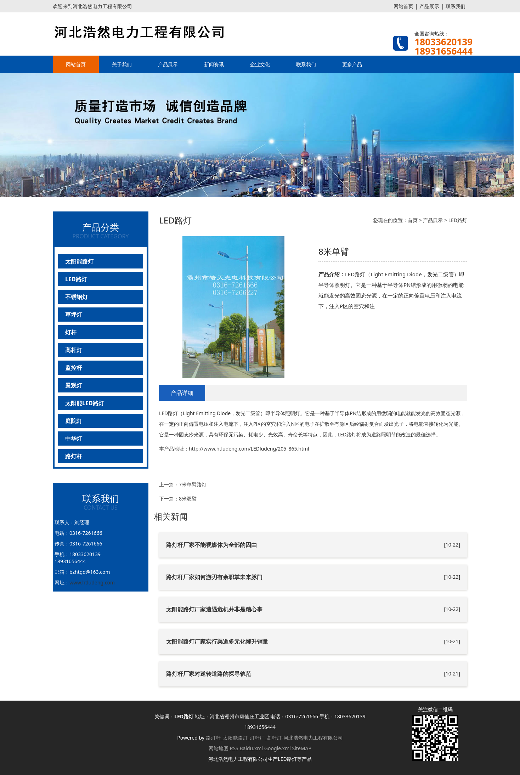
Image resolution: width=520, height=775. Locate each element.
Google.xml (277, 748)
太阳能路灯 (79, 261)
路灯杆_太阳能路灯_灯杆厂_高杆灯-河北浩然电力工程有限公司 (274, 737)
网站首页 (403, 6)
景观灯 (73, 385)
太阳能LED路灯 (84, 403)
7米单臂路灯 (193, 484)
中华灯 (73, 438)
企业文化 (260, 64)
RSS (234, 748)
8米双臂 (188, 498)
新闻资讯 (214, 64)
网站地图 (218, 748)
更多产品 (352, 64)
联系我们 (455, 6)
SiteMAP (301, 748)
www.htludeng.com (92, 582)
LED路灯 (76, 279)
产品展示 (429, 6)
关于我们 (122, 64)
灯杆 (71, 332)
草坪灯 (73, 314)
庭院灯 (73, 421)
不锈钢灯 (76, 297)
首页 (413, 220)
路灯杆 (73, 456)
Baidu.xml (251, 748)
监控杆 (73, 368)
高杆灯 (73, 350)
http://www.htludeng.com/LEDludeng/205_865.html (249, 448)
